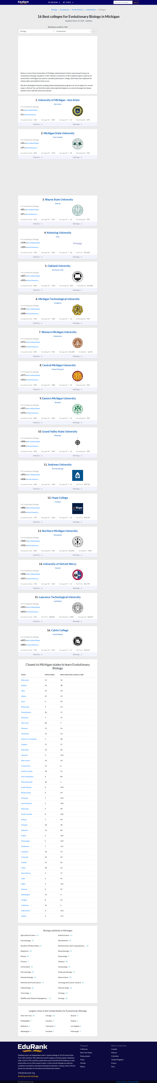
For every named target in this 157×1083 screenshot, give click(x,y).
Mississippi (25, 841)
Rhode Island (26, 793)
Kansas (23, 819)
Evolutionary (64, 10)
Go (94, 31)
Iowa (23, 701)
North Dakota (26, 803)
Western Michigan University (58, 332)
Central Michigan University (58, 365)
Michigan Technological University (58, 299)
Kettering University (57, 232)
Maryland (24, 750)
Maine (23, 835)
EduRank (88, 21)
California (25, 905)
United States (91, 10)
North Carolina (26, 771)
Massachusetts (26, 782)
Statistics (38, 124)
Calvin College (57, 630)
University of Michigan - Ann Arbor (58, 100)
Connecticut (25, 766)
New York (25, 723)
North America (77, 10)
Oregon (24, 900)
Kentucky (24, 717)
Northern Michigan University (58, 530)
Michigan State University (57, 133)
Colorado (24, 857)
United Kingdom (117, 1059)
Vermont (24, 755)
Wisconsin (25, 680)
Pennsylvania (26, 712)
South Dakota (26, 787)
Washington (25, 894)
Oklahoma (25, 846)
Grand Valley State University (57, 431)
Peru (113, 1066)
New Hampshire (27, 776)
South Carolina (26, 814)
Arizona (24, 889)
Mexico (114, 1052)
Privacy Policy (133, 1082)
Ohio (23, 691)
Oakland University (58, 265)
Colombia (115, 1056)
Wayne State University (57, 199)
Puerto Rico (25, 911)
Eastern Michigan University (58, 398)
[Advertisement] (37, 54)
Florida (23, 862)
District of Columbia (29, 739)
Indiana (24, 685)
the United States (31, 110)
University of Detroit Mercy (57, 563)
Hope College (58, 497)
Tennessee (25, 734)
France (113, 1063)
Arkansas (24, 798)
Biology (54, 10)
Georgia (24, 825)
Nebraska (25, 809)
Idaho (23, 884)
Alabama (24, 830)
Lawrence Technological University (58, 597)
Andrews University (58, 464)
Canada (114, 1049)
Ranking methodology (28, 1076)
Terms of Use (121, 1082)
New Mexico (26, 873)
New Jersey (25, 760)
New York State (86, 1052)
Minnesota (25, 707)
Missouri (24, 728)
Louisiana (24, 852)
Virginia (24, 744)
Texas (23, 868)
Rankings (77, 124)
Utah (23, 878)
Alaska (23, 916)
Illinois (23, 696)
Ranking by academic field (57, 27)
